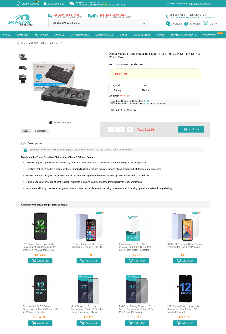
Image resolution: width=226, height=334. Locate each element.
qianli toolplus (41, 131)
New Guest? (203, 3)
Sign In (192, 3)
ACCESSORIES (142, 34)
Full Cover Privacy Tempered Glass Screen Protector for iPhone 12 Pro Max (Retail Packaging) (136, 309)
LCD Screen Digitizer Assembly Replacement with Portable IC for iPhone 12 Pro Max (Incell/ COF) (39, 247)
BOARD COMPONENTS (183, 34)
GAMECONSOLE (104, 34)
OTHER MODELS (80, 34)
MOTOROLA (41, 34)
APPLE (6, 34)
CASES (124, 34)
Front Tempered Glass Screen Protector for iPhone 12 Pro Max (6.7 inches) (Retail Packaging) (135, 247)
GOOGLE (59, 34)
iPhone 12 (57, 43)
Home (24, 43)
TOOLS (161, 34)
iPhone (44, 43)
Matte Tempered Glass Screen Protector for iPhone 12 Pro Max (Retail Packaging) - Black (87, 309)
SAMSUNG (23, 34)
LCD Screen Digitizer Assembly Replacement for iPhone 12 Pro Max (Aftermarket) (183, 309)
